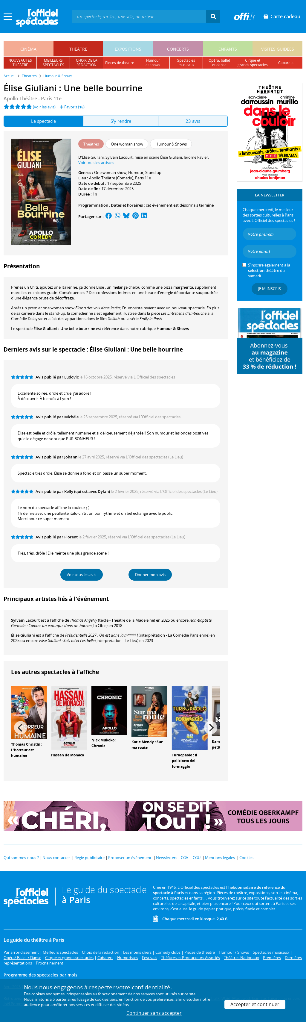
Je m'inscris (269, 288)
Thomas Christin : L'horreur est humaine (26, 750)
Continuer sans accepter (154, 1013)
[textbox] (139, 16)
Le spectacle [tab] (43, 121)
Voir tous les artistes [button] (96, 162)
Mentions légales (220, 857)
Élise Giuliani (23, 635)
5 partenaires (64, 999)
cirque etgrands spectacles (253, 62)
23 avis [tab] (193, 121)
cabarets (285, 62)
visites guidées (277, 49)
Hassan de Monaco (67, 755)
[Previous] (20, 727)
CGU (197, 857)
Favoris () (72, 107)
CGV (184, 857)
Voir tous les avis (81, 574)
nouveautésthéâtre (20, 62)
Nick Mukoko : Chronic (103, 743)
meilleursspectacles (53, 62)
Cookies (246, 857)
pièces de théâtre (119, 62)
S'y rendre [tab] (121, 121)
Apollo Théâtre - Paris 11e (33, 98)
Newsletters (166, 857)
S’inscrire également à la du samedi (269, 270)
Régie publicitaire (89, 857)
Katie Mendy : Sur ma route (147, 744)
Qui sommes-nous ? (21, 857)
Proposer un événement (130, 857)
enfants (227, 49)
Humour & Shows (173, 328)
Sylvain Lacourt (25, 620)
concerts (178, 49)
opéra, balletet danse (219, 62)
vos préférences (160, 999)
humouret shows (153, 62)
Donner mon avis (150, 574)
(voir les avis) (44, 107)
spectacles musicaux (186, 62)
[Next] (210, 727)
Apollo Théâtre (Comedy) (111, 178)
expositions (128, 49)
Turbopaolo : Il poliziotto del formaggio (184, 761)
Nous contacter (56, 857)
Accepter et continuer (254, 1004)
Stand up (153, 172)
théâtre (78, 49)
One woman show (110, 172)
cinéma (28, 49)
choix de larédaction (86, 62)
